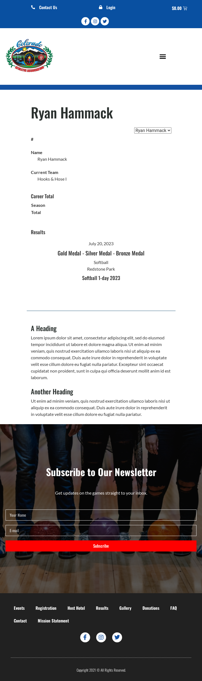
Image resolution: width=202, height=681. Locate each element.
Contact (20, 620)
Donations (150, 608)
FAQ (173, 608)
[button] (163, 56)
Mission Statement (53, 620)
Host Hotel (76, 608)
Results (102, 608)
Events (19, 608)
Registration (46, 608)
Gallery (125, 608)
